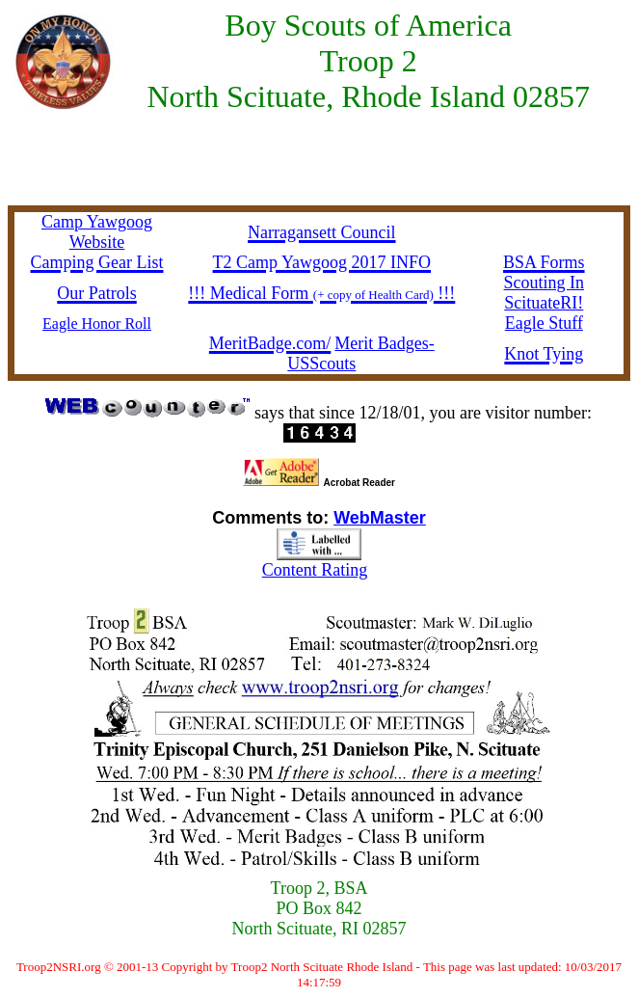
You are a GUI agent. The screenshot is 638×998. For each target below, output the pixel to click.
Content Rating (315, 570)
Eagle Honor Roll (96, 323)
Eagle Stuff (544, 323)
